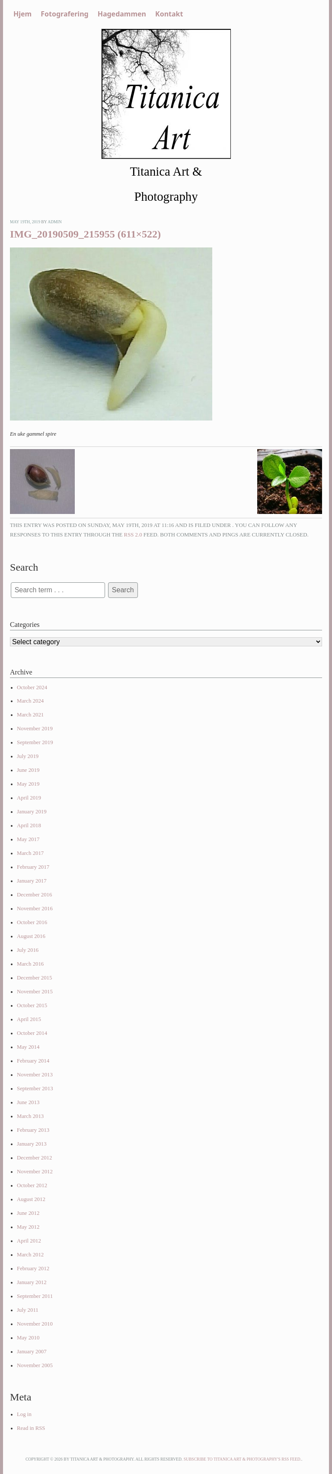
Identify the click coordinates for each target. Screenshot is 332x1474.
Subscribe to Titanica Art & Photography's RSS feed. (242, 1459)
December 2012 (34, 1158)
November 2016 (35, 909)
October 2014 (32, 1033)
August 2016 (31, 936)
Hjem (22, 14)
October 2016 (32, 922)
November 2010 (35, 1324)
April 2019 (29, 798)
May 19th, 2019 (25, 221)
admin (55, 221)
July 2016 (27, 950)
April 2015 (29, 1019)
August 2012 (31, 1199)
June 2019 (28, 770)
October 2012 (32, 1185)
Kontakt (169, 14)
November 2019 (35, 729)
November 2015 (35, 992)
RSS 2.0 (133, 535)
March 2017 (30, 853)
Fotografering (64, 14)
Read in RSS (31, 1428)
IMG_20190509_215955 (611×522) (85, 234)
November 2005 (35, 1365)
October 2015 (32, 1005)
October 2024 (32, 687)
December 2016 (34, 895)
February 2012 (33, 1268)
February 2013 (33, 1130)
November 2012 (35, 1172)
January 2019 (32, 812)
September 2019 (35, 742)
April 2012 (29, 1241)
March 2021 (30, 715)
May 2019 (28, 784)
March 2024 (30, 701)
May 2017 (28, 839)
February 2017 (33, 867)
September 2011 (35, 1296)
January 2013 (32, 1144)
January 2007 (32, 1352)
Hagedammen (122, 14)
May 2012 (28, 1227)
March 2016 (30, 964)
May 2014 (28, 1047)
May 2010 (28, 1338)
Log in (24, 1414)
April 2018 (29, 825)
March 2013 (30, 1116)
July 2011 (27, 1310)
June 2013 (28, 1102)
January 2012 (32, 1282)
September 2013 (35, 1088)
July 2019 (27, 756)
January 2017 (32, 881)
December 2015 (34, 978)
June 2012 (28, 1213)
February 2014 (33, 1061)
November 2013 (35, 1075)
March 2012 (30, 1255)
